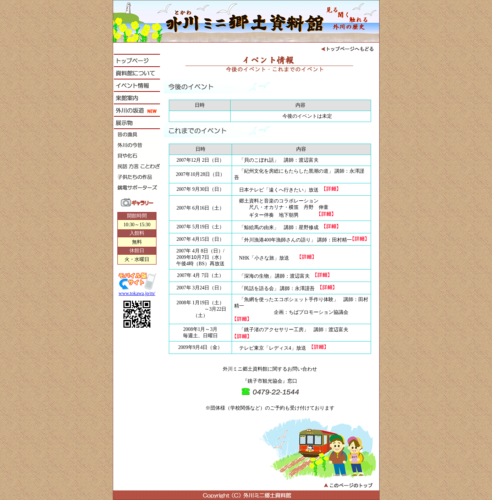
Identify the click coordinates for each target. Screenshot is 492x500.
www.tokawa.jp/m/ (136, 293)
